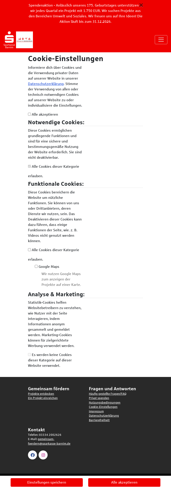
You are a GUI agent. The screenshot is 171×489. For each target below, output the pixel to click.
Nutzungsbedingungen (104, 402)
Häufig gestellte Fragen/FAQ (107, 393)
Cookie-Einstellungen (103, 407)
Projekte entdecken (41, 393)
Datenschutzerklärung (46, 84)
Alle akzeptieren (43, 114)
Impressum (96, 411)
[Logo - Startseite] (20, 40)
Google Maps (47, 267)
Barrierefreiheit (99, 420)
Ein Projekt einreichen (43, 398)
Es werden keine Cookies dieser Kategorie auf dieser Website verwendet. (50, 360)
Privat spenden (99, 398)
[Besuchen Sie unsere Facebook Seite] (33, 454)
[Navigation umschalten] (161, 39)
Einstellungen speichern (46, 482)
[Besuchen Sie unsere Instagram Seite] (44, 454)
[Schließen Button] (141, 5)
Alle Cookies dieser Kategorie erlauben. (53, 171)
